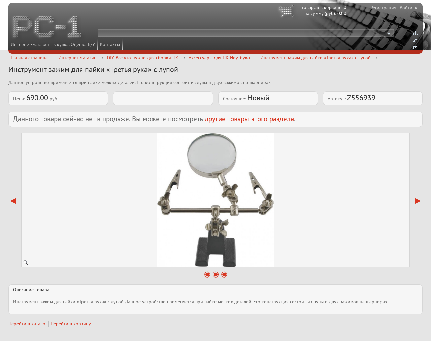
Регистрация (383, 8)
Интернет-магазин (30, 44)
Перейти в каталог (27, 324)
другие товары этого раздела (249, 118)
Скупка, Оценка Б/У (74, 44)
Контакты (110, 44)
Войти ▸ (409, 8)
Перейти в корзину (71, 324)
